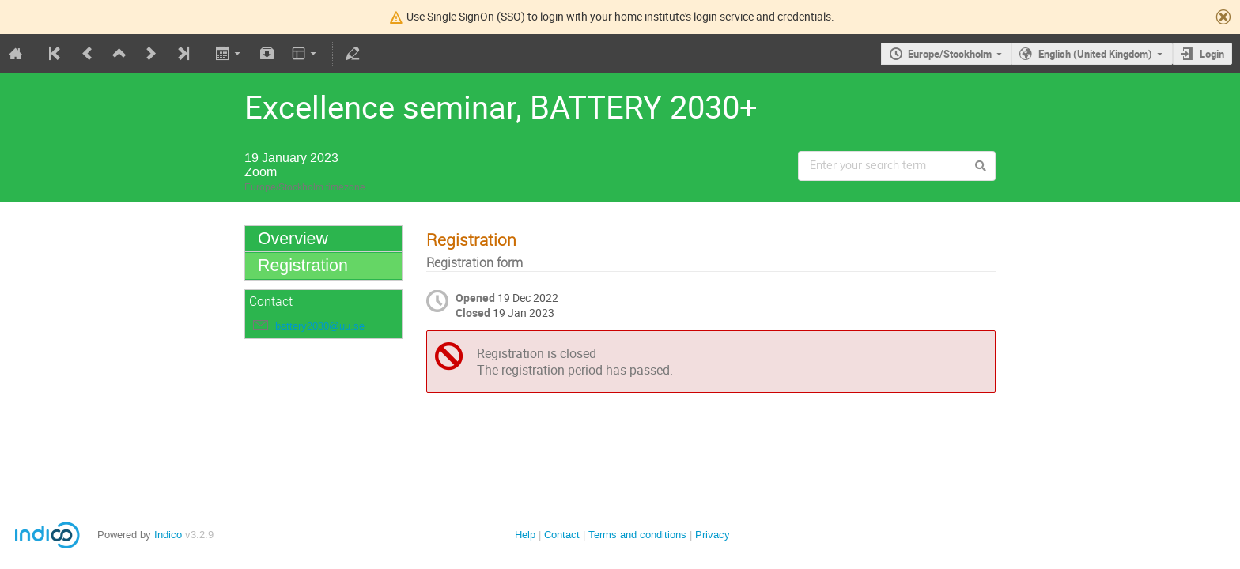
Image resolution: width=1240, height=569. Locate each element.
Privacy (712, 534)
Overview (293, 238)
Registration (303, 265)
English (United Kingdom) (1095, 54)
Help (525, 534)
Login (1212, 54)
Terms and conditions (637, 534)
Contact (562, 534)
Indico (168, 534)
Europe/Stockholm (950, 54)
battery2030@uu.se (320, 326)
